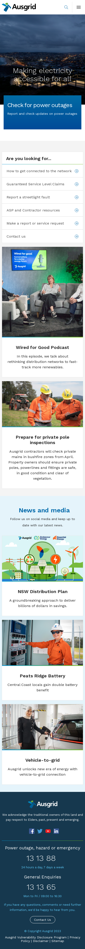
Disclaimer (41, 941)
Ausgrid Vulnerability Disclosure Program (36, 937)
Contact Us (42, 919)
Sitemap (57, 941)
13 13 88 (41, 858)
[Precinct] (42, 804)
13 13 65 (41, 887)
